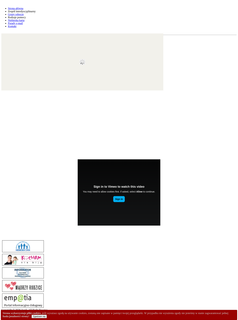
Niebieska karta (16, 20)
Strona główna (15, 8)
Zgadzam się (39, 316)
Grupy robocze (16, 14)
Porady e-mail (15, 23)
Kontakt (12, 26)
